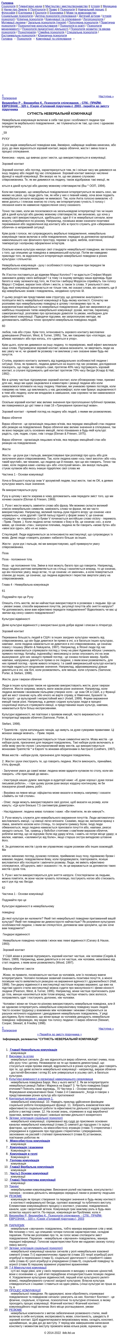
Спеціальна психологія (82, 32)
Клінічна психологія (30, 19)
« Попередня (9, 96)
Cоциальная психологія (17, 16)
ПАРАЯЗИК (16, 1225)
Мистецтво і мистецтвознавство (66, 6)
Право (53, 9)
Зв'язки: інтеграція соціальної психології (36, 1118)
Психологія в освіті (72, 25)
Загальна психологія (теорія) (47, 22)
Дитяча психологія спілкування (56, 16)
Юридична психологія (52, 35)
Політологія (38, 9)
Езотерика (25, 12)
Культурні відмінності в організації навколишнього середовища (51, 1079)
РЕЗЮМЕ (15, 1196)
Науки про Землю (15, 9)
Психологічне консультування (37, 25)
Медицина (110, 6)
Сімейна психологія (51, 32)
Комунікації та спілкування (63, 19)
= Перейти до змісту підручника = (59, 1034)
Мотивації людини (13, 22)
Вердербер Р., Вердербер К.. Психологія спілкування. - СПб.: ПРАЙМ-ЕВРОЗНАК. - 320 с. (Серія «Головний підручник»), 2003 (55, 1217)
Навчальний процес (91, 9)
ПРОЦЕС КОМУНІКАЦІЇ (25, 1290)
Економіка (56, 12)
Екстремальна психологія (18, 35)
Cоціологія (8, 6)
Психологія (67, 9)
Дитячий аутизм (89, 16)
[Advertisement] (59, 65)
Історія (95, 6)
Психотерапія (27, 32)
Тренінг (14, 1186)
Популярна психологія (83, 22)
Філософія (8, 12)
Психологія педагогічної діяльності (45, 29)
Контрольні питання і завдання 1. (31, 1098)
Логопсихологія (93, 19)
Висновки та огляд (21, 1056)
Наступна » (106, 96)
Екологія (41, 12)
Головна (6, 38)
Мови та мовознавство (81, 12)
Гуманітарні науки (30, 6)
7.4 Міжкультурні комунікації (28, 1267)
